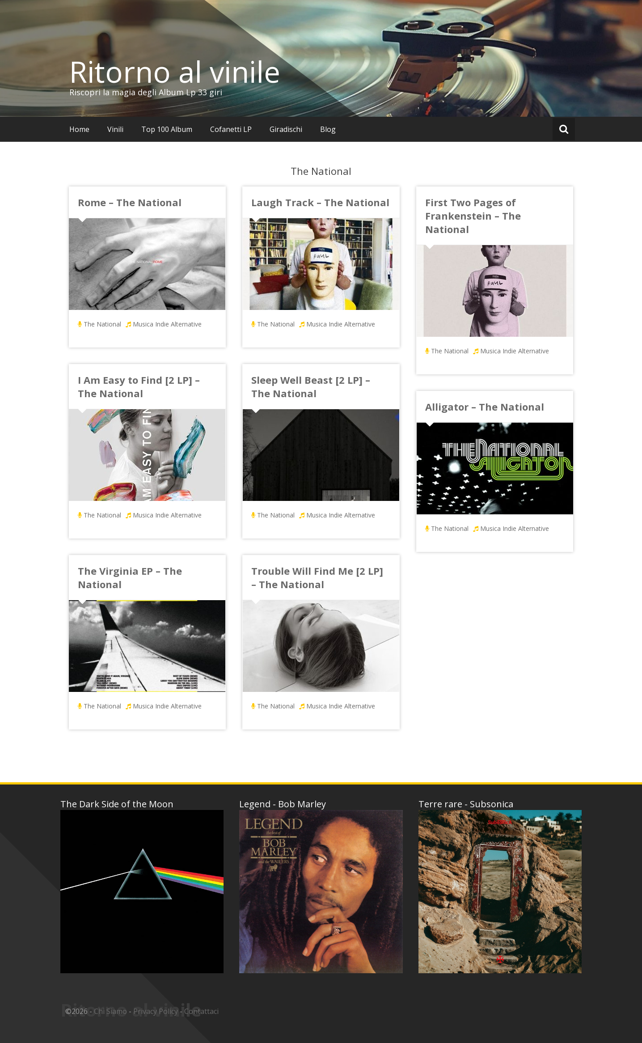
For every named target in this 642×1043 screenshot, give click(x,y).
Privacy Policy (155, 1011)
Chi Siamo (110, 1011)
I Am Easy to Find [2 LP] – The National (139, 386)
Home (79, 129)
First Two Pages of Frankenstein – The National (473, 215)
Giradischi (286, 129)
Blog (328, 129)
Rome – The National (130, 202)
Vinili (115, 129)
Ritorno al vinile (174, 71)
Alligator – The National (484, 406)
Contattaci (201, 1011)
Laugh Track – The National (320, 202)
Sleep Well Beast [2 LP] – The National (310, 386)
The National (102, 324)
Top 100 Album (166, 129)
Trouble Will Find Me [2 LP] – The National (317, 577)
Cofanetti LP (231, 129)
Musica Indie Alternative (167, 324)
